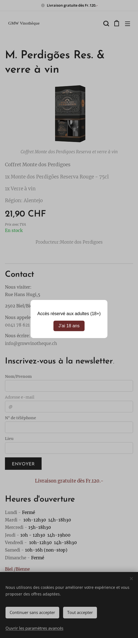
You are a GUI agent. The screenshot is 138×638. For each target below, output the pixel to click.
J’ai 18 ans (69, 325)
